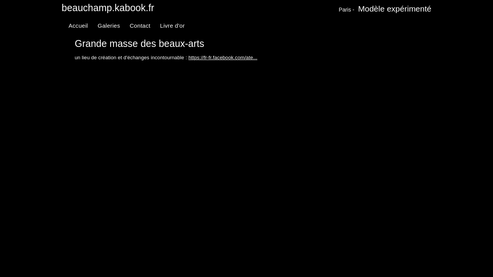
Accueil (78, 25)
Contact (140, 25)
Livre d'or (172, 25)
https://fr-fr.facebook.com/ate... (222, 57)
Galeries (108, 25)
